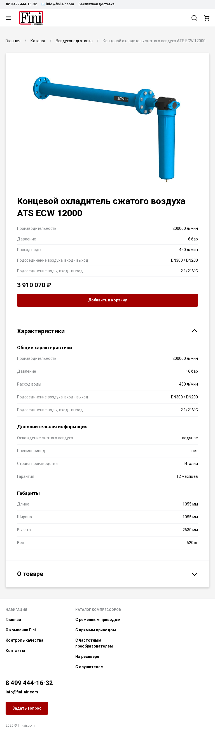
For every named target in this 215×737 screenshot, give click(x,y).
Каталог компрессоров (98, 610)
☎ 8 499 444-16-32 (21, 4)
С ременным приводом (97, 619)
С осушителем (89, 667)
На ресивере (87, 656)
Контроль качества (24, 640)
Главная (13, 619)
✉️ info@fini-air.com (57, 4)
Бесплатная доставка (96, 4)
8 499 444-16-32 (29, 682)
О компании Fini (21, 630)
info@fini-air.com (22, 692)
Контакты (15, 650)
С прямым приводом (95, 630)
